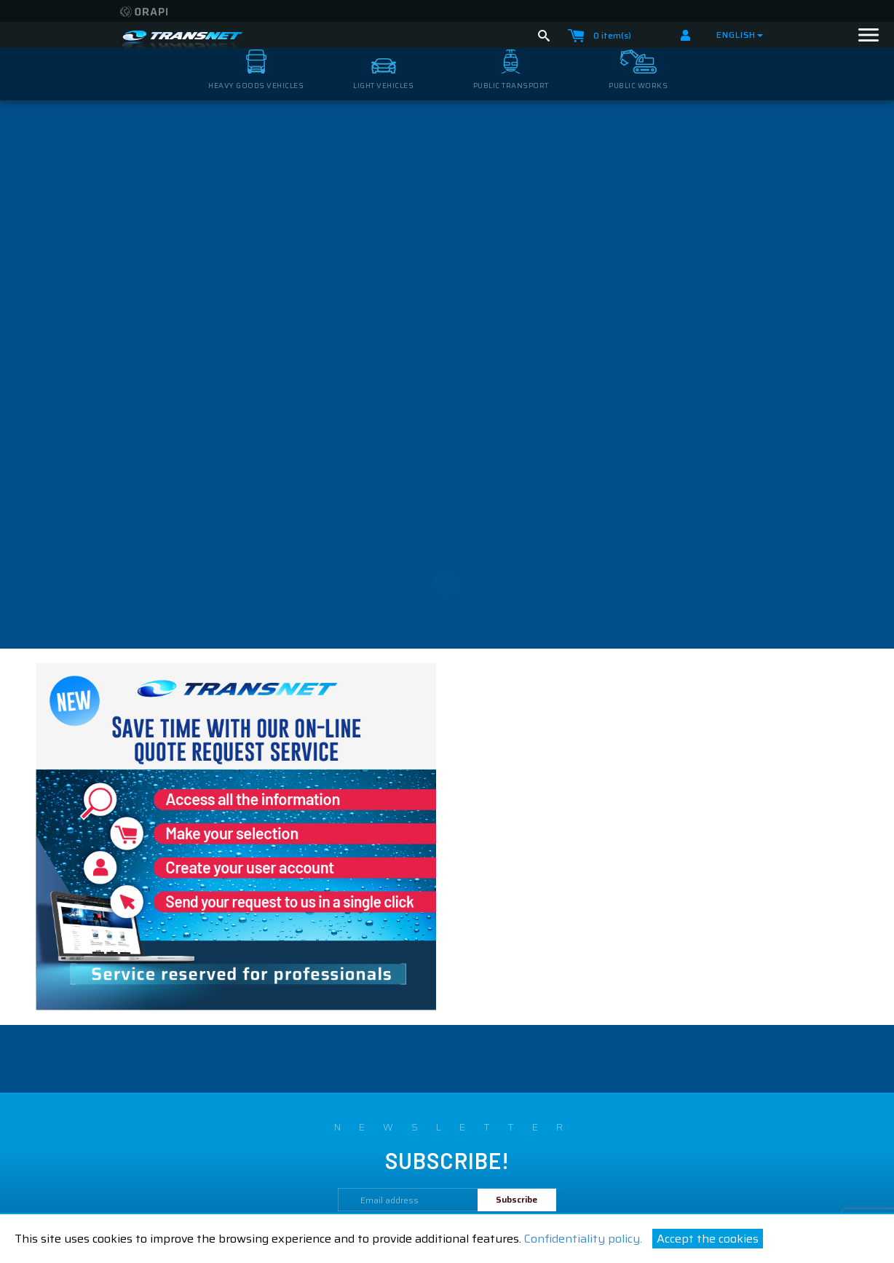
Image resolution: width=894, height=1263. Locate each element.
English (739, 34)
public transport (511, 85)
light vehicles (383, 85)
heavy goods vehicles (256, 85)
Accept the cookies (708, 1239)
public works (638, 85)
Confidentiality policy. (583, 1239)
